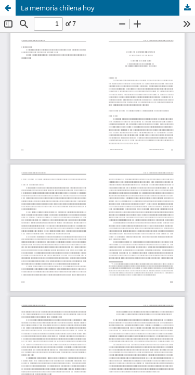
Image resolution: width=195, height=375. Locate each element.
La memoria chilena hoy (58, 7)
